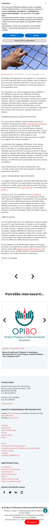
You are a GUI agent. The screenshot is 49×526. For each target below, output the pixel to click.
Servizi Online (7, 435)
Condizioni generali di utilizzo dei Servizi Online (20, 448)
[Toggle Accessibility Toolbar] (45, 510)
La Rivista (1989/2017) (10, 455)
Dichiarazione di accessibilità (24, 517)
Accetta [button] (36, 35)
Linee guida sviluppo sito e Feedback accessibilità (24, 515)
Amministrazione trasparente (13, 446)
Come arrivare (7, 403)
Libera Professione (8, 430)
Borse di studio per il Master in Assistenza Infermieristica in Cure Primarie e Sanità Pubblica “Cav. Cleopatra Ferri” (22, 354)
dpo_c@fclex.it (7, 415)
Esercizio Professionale (10, 469)
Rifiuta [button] (13, 35)
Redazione (7, 74)
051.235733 (14, 418)
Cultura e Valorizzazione (11, 481)
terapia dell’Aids (25, 187)
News (3, 437)
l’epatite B (36, 194)
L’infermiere (6, 428)
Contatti (4, 453)
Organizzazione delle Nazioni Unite (30, 249)
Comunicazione (7, 471)
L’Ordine (4, 425)
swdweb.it (40, 519)
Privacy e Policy (7, 450)
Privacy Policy (13, 413)
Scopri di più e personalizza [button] (24, 40)
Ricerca (4, 476)
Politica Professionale (10, 479)
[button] (46, 3)
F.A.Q (3, 443)
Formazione (6, 467)
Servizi (4, 433)
